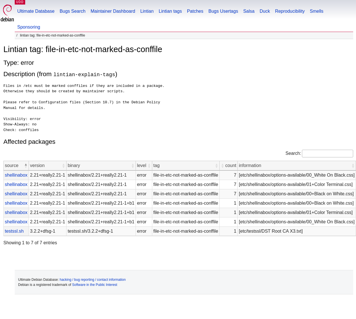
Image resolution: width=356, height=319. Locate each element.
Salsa (248, 11)
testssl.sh (14, 230)
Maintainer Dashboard (113, 11)
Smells (316, 11)
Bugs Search (73, 11)
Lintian (147, 11)
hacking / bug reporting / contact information (93, 279)
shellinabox (16, 174)
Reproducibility (290, 11)
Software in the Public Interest (94, 284)
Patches (195, 11)
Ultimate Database (36, 11)
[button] (25, 165)
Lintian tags (170, 11)
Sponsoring (28, 27)
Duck (265, 11)
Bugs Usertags (223, 11)
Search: (293, 153)
